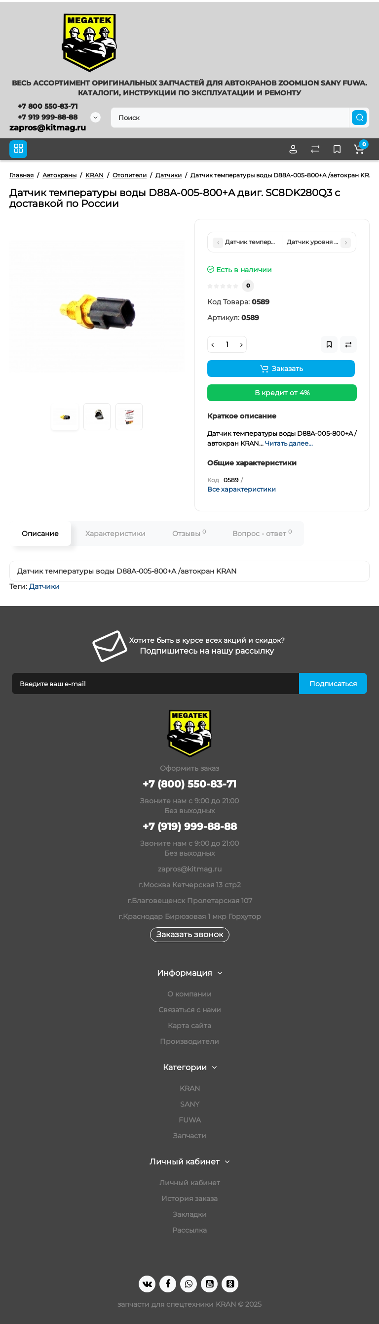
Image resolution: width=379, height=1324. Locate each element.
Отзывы (189, 533)
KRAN (190, 1088)
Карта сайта (189, 1025)
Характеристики (115, 533)
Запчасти (189, 1135)
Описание (40, 533)
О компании (189, 994)
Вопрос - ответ (262, 533)
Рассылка (189, 1230)
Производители (189, 1041)
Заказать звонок (189, 934)
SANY (189, 1104)
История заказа (189, 1198)
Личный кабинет (189, 1182)
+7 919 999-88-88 (47, 117)
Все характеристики (241, 489)
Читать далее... (289, 443)
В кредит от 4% (282, 392)
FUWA (190, 1120)
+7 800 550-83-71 (47, 106)
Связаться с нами (189, 1009)
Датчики (44, 586)
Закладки (190, 1214)
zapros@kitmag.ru (47, 127)
